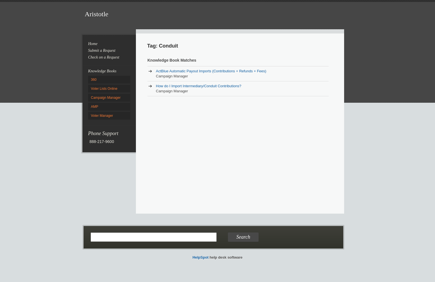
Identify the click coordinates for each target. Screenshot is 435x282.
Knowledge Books (102, 71)
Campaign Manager (105, 98)
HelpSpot (200, 257)
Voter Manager (102, 116)
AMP (94, 107)
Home (92, 44)
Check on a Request (103, 57)
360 (94, 80)
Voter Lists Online (104, 89)
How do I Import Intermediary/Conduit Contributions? (198, 86)
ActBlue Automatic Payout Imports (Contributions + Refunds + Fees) (211, 71)
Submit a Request (101, 50)
